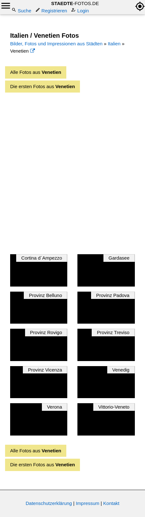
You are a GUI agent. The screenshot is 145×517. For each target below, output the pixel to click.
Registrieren (51, 10)
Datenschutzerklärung (49, 503)
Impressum (87, 503)
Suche (22, 10)
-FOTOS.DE (75, 3)
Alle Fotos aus (35, 72)
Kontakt (111, 503)
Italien (114, 43)
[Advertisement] (72, 171)
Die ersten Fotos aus (42, 86)
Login (80, 10)
